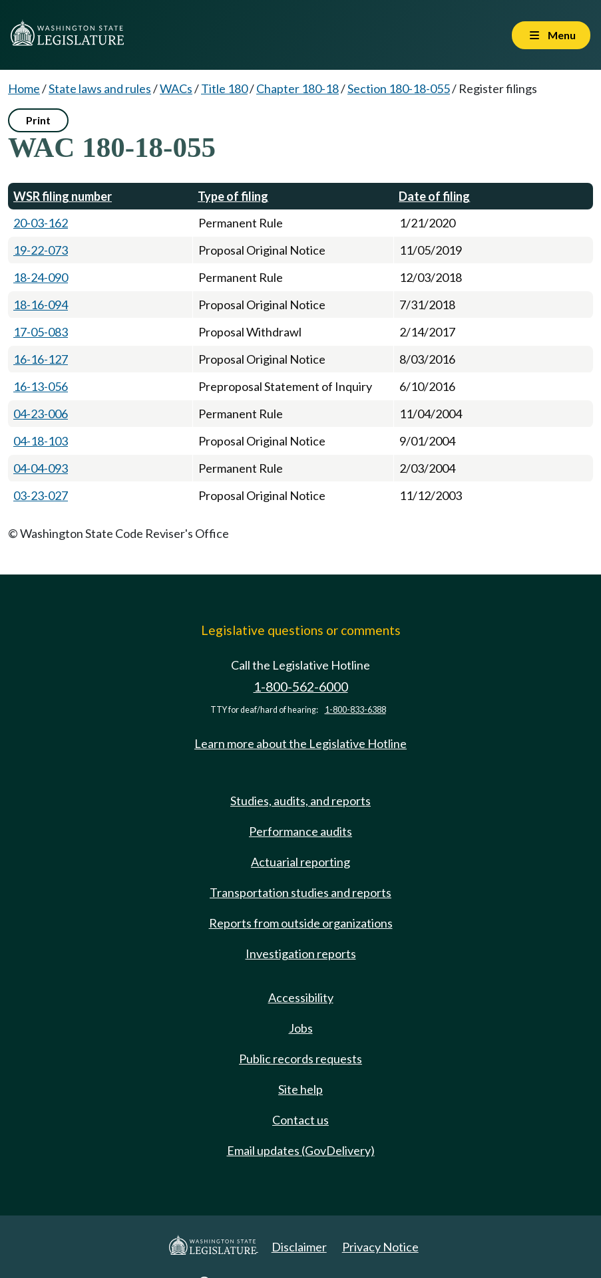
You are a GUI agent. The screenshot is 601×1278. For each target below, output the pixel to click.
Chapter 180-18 (297, 88)
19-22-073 (40, 250)
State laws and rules (100, 88)
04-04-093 (40, 468)
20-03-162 (40, 222)
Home (24, 88)
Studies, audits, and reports (300, 800)
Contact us (300, 1119)
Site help (300, 1089)
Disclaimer (299, 1246)
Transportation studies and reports (300, 892)
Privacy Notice (380, 1246)
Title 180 (224, 88)
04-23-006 (40, 413)
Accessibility (300, 997)
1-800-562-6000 (301, 686)
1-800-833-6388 (355, 710)
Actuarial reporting (300, 861)
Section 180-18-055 (398, 88)
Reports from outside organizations (301, 923)
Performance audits (300, 831)
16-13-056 (40, 386)
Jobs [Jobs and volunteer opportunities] (301, 1028)
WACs (176, 88)
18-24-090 (40, 277)
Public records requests (300, 1058)
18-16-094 (40, 304)
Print (38, 120)
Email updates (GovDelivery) (301, 1150)
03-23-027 (40, 495)
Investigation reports (301, 953)
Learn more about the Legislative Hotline (300, 743)
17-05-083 (40, 331)
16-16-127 (40, 359)
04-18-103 (40, 441)
